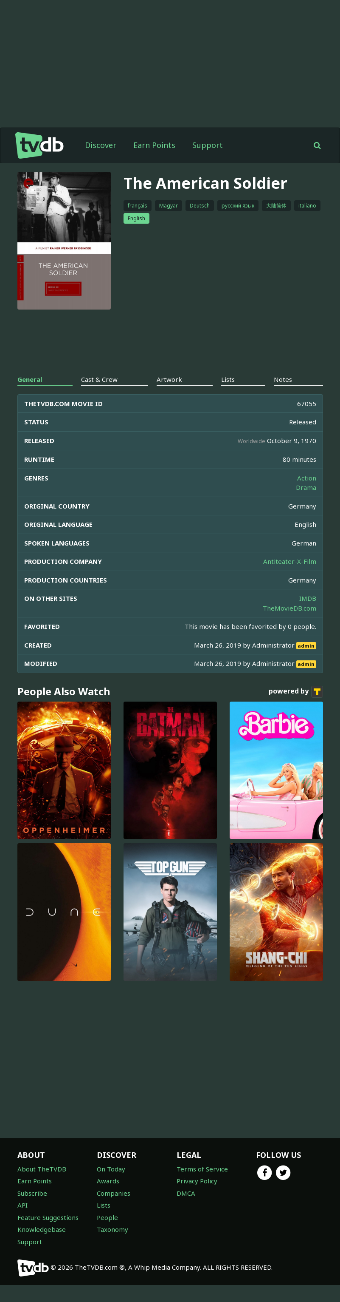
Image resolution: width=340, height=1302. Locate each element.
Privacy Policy (197, 1181)
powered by (296, 692)
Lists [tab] (228, 379)
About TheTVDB (41, 1169)
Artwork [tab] (169, 379)
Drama (306, 487)
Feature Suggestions (48, 1217)
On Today (111, 1169)
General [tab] (29, 379)
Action (306, 478)
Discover (100, 145)
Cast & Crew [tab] (99, 379)
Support (207, 145)
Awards (108, 1181)
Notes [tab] (283, 379)
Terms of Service (202, 1169)
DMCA (186, 1193)
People (107, 1217)
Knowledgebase (41, 1229)
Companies (113, 1193)
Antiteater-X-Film (289, 561)
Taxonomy (112, 1229)
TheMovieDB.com (289, 608)
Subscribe (32, 1193)
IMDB (307, 598)
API (22, 1205)
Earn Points (154, 145)
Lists (103, 1205)
